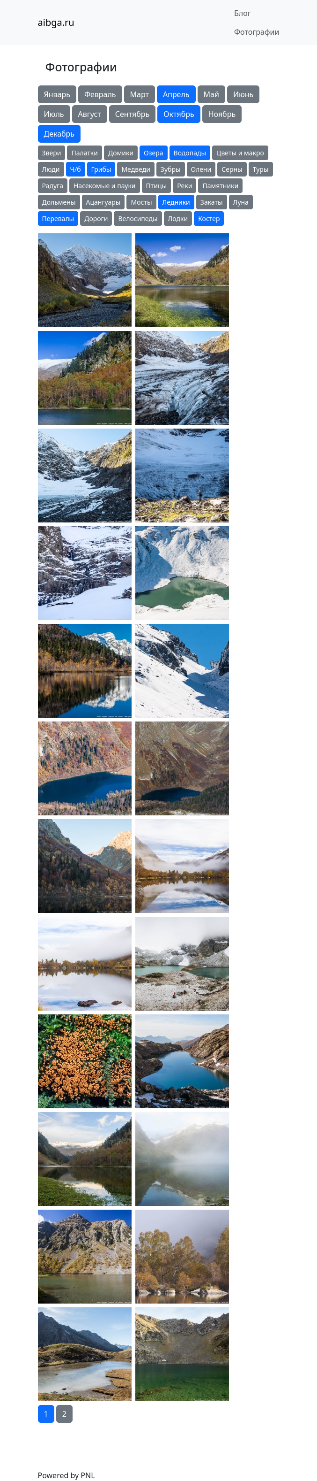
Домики (120, 152)
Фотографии (257, 32)
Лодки (178, 218)
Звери (51, 152)
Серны (231, 169)
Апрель (176, 94)
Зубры (171, 169)
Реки (184, 185)
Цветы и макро (240, 152)
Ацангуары (103, 202)
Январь (57, 94)
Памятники (220, 185)
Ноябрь (222, 114)
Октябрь (178, 114)
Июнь (243, 94)
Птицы (156, 185)
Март (139, 94)
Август (89, 114)
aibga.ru (56, 22)
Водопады (190, 152)
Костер (209, 218)
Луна (241, 202)
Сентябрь (132, 114)
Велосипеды (137, 218)
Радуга (52, 185)
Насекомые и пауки (105, 185)
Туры (261, 169)
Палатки (84, 152)
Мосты (141, 202)
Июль (54, 114)
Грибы (101, 169)
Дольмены (59, 202)
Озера (153, 152)
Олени (201, 169)
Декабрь (59, 134)
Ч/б (75, 169)
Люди (51, 169)
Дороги (96, 218)
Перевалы (58, 218)
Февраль (100, 94)
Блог (242, 13)
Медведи (135, 169)
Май (211, 94)
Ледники (176, 202)
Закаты (211, 202)
